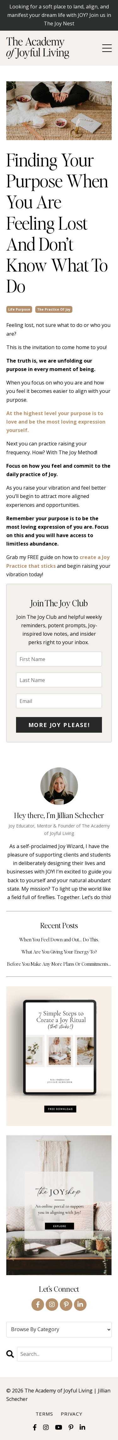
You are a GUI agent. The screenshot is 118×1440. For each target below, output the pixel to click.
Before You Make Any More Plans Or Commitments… (59, 964)
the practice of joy (53, 309)
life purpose (19, 309)
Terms (44, 1414)
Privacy (71, 1414)
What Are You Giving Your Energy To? (59, 951)
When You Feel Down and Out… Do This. (59, 939)
